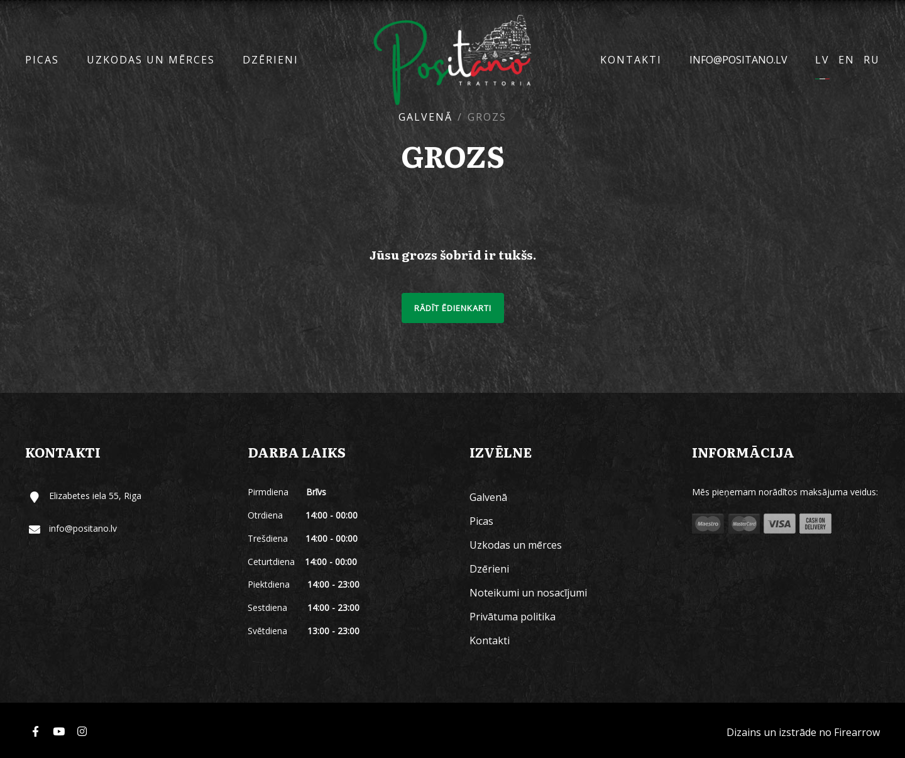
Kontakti (631, 60)
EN (846, 60)
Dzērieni (271, 60)
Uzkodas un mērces (151, 60)
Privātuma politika (512, 616)
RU (872, 60)
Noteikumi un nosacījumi (528, 593)
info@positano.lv (738, 60)
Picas (42, 60)
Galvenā (425, 117)
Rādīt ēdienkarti (452, 308)
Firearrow (857, 732)
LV (822, 60)
